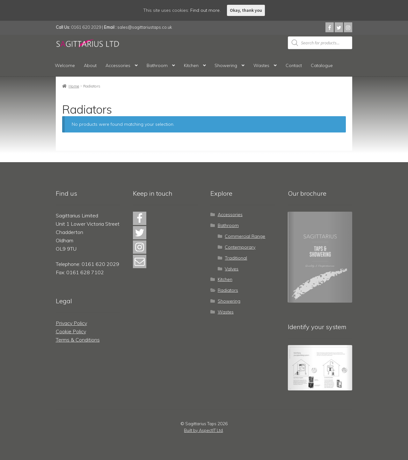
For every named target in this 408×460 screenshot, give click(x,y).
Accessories (118, 65)
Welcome (65, 65)
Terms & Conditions (78, 339)
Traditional (236, 258)
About (90, 65)
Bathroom (157, 65)
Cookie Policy (71, 331)
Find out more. (205, 10)
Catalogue (322, 65)
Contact (294, 65)
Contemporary (240, 247)
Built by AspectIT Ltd (203, 430)
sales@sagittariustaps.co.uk (144, 27)
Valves (231, 269)
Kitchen (191, 65)
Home (74, 86)
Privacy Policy (71, 323)
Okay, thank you (246, 10)
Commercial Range (245, 236)
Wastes (261, 65)
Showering (226, 65)
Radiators (228, 290)
